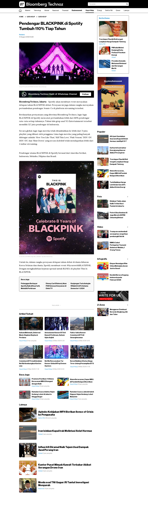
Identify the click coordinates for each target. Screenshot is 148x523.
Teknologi (37, 10)
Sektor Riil (108, 10)
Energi (99, 10)
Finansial (65, 10)
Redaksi (22, 34)
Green (118, 10)
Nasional (55, 10)
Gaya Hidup (90, 10)
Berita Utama (104, 18)
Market (27, 10)
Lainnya (126, 10)
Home (21, 17)
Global (46, 10)
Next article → (56, 305)
